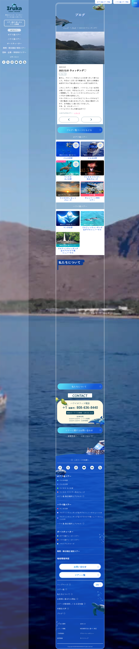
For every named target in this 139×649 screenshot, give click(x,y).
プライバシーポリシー (87, 633)
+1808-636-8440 (80, 407)
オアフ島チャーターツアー (69, 536)
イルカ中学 (63, 480)
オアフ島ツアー (14, 34)
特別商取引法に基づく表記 (88, 629)
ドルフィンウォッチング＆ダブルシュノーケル (80, 512)
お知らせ (83, 624)
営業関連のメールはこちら (79, 436)
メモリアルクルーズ (66, 543)
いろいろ (62, 74)
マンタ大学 (63, 508)
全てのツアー (14, 30)
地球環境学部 (63, 558)
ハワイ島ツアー (14, 39)
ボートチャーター (14, 43)
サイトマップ (84, 638)
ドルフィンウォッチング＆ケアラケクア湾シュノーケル (81, 517)
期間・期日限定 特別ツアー (14, 48)
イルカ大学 (63, 484)
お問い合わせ (14, 57)
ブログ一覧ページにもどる (79, 130)
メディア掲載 (61, 629)
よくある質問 (61, 624)
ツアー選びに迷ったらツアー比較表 (14, 23)
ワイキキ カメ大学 (66, 488)
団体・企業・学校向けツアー (14, 52)
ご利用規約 (60, 633)
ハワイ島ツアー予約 (121, 2)
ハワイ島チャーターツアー (69, 540)
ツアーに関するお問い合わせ (79, 430)
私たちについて (79, 386)
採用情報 (60, 638)
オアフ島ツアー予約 (103, 2)
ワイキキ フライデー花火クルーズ (72, 492)
